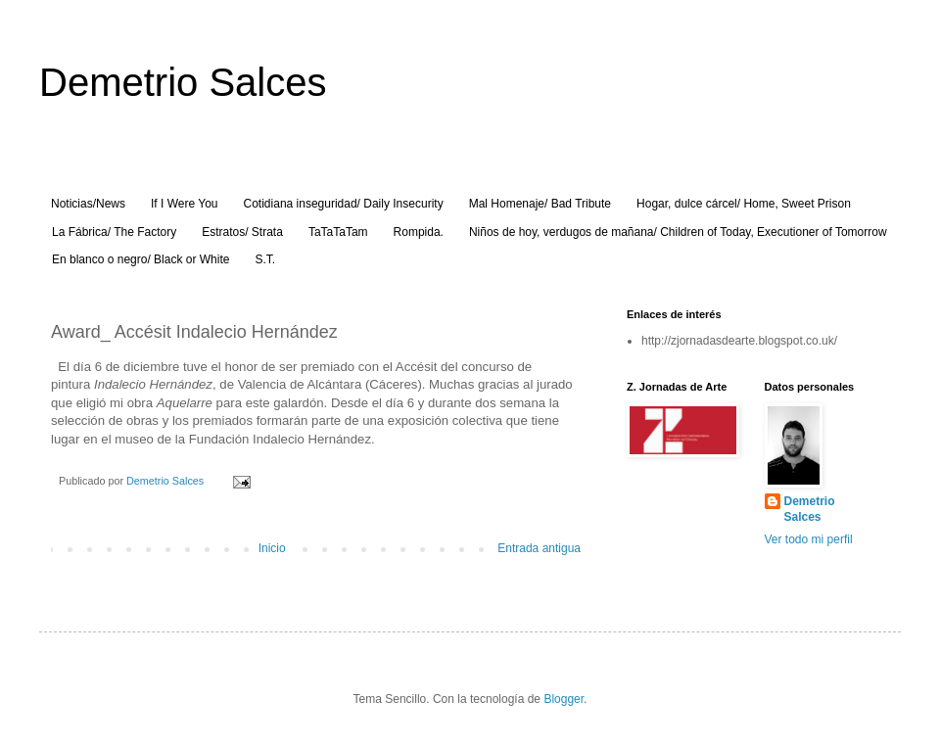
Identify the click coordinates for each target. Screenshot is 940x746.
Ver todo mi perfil (809, 539)
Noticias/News (88, 203)
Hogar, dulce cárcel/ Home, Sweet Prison (743, 203)
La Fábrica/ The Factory (114, 232)
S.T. (265, 259)
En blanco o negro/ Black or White (140, 259)
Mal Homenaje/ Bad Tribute (540, 203)
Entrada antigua (539, 548)
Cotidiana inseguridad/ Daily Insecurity (344, 203)
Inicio (272, 548)
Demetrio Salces (182, 82)
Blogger (563, 699)
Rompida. (419, 232)
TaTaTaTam (338, 232)
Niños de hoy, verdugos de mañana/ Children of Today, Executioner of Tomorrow (678, 232)
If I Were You (184, 203)
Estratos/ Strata (242, 232)
